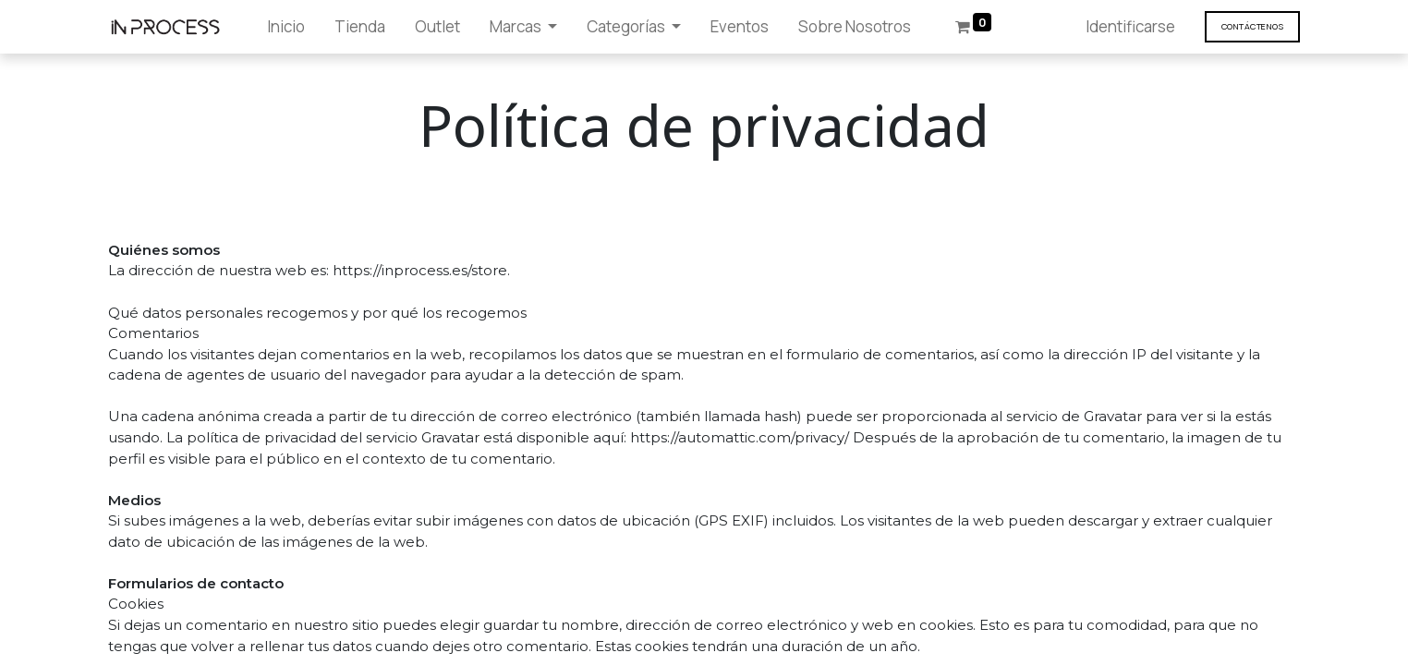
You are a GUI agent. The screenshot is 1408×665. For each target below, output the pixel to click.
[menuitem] (286, 27)
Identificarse (1130, 26)
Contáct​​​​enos (1252, 26)
